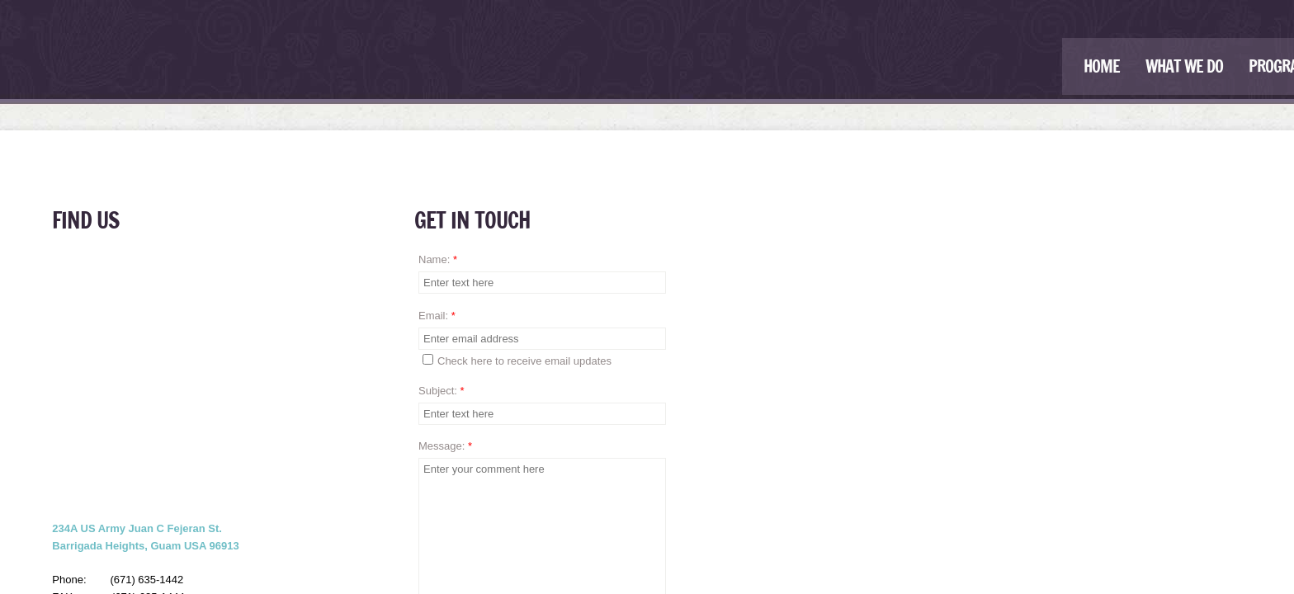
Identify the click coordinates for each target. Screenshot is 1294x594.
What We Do (1184, 66)
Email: (437, 315)
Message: (445, 446)
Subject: (441, 390)
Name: (437, 259)
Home (1102, 66)
